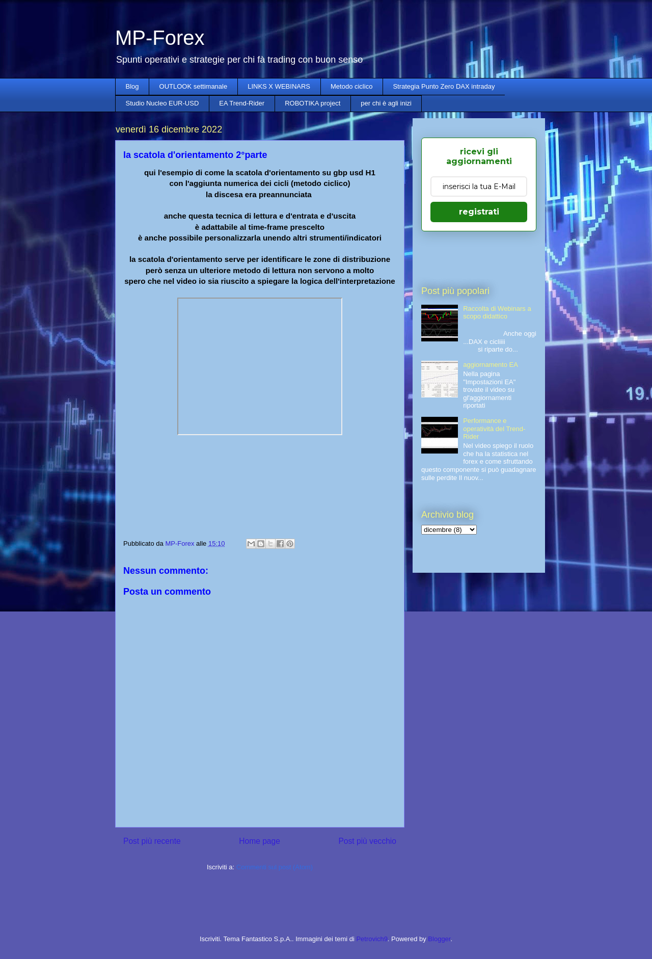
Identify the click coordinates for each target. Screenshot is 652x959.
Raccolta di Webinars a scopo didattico (497, 313)
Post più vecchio (367, 841)
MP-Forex (160, 37)
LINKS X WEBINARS (279, 86)
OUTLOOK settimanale (193, 86)
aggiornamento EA (490, 364)
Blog (132, 86)
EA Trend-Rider (241, 103)
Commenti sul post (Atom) (274, 867)
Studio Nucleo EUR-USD (162, 103)
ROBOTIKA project (312, 103)
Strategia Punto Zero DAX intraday (444, 86)
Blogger (439, 939)
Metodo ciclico (351, 86)
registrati (479, 212)
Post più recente (152, 841)
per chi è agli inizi (386, 103)
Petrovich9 (371, 939)
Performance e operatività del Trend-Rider (494, 428)
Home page (259, 841)
